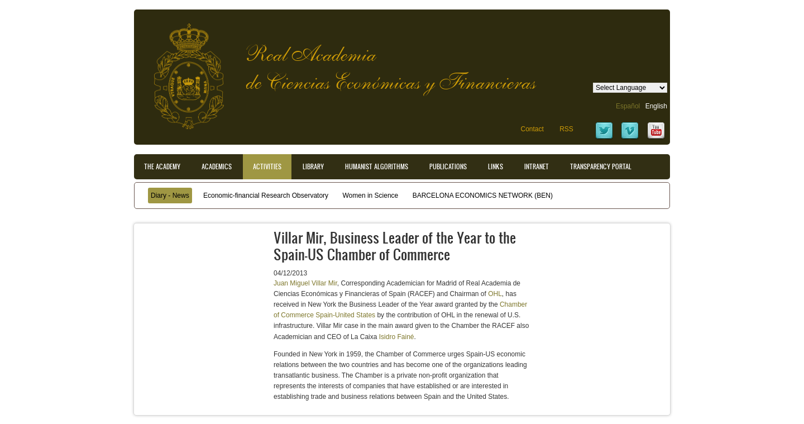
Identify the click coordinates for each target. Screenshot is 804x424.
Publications (448, 166)
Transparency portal (600, 166)
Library (313, 166)
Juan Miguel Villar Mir (305, 283)
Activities (267, 166)
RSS (566, 129)
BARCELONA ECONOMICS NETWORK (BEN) (483, 195)
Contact (531, 129)
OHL (495, 294)
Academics (217, 166)
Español (628, 106)
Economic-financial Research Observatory (265, 195)
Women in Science (370, 195)
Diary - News (170, 195)
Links (495, 166)
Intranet (536, 166)
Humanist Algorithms (376, 166)
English (656, 106)
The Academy (162, 166)
